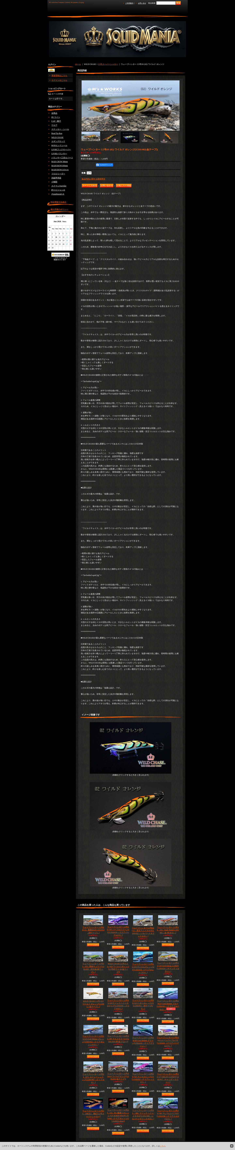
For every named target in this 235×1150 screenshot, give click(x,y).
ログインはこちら (59, 80)
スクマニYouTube (58, 186)
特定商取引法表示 (58, 202)
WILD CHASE (57, 137)
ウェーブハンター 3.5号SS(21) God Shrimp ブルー (168, 1005)
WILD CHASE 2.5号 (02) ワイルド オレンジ (93, 1004)
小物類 (54, 182)
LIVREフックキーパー (61, 149)
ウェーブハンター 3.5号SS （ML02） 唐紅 (93, 1114)
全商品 (54, 113)
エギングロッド (58, 141)
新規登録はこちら (59, 75)
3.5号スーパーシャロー (108, 64)
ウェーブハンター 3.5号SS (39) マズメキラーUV (118, 1039)
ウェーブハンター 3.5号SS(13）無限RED (93, 930)
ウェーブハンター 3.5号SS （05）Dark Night (168, 930)
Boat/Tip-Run (56, 133)
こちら (163, 1146)
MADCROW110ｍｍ (60, 170)
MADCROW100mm (59, 166)
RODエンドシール (59, 145)
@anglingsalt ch (57, 194)
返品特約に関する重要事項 (93, 179)
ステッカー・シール (60, 129)
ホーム (78, 64)
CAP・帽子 (56, 121)
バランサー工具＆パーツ (62, 158)
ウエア (54, 125)
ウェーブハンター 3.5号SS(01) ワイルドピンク (118, 1076)
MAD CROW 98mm (59, 161)
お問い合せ (142, 3)
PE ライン (55, 117)
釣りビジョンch (58, 190)
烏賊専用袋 (56, 178)
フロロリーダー (58, 174)
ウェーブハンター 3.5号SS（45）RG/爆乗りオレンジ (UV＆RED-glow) (118, 1115)
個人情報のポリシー (59, 209)
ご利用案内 (129, 3)
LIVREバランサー (59, 153)
